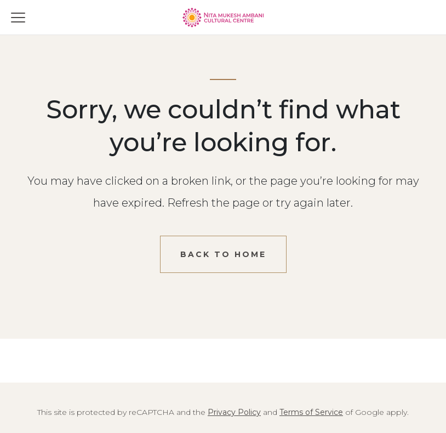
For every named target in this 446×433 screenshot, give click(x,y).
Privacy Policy (234, 412)
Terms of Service (311, 412)
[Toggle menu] (18, 17)
